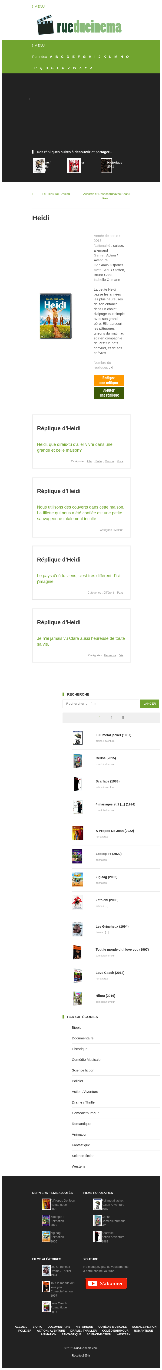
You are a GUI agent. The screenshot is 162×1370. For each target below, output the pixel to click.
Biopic (76, 1027)
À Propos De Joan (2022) (115, 831)
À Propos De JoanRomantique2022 (62, 1205)
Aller (89, 461)
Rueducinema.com (86, 1348)
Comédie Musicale (86, 1059)
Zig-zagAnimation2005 (57, 1237)
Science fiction (83, 1070)
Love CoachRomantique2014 (58, 1307)
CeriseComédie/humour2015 (113, 1221)
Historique (80, 1049)
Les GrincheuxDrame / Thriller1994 (60, 1271)
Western (78, 1166)
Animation (79, 1134)
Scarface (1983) (108, 781)
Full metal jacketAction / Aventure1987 (113, 1205)
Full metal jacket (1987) (113, 735)
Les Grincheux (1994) (112, 926)
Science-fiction (83, 1156)
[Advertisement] (81, 114)
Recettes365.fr (81, 1355)
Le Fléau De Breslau (56, 194)
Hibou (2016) (105, 996)
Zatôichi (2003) (107, 900)
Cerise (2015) (106, 758)
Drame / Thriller (84, 1102)
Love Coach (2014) (110, 973)
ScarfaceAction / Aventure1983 (113, 1237)
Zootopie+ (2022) (109, 854)
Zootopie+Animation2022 (57, 1221)
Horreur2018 (78, 164)
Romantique (81, 1124)
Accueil (21, 1326)
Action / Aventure (85, 1092)
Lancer (149, 703)
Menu (38, 6)
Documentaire (82, 1038)
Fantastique (81, 1145)
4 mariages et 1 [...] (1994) (115, 804)
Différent (108, 592)
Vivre (120, 461)
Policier (77, 1081)
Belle (99, 461)
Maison (109, 461)
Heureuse (110, 655)
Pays (120, 592)
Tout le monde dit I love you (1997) (122, 949)
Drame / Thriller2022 (44, 166)
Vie (121, 655)
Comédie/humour (85, 1113)
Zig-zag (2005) (106, 877)
